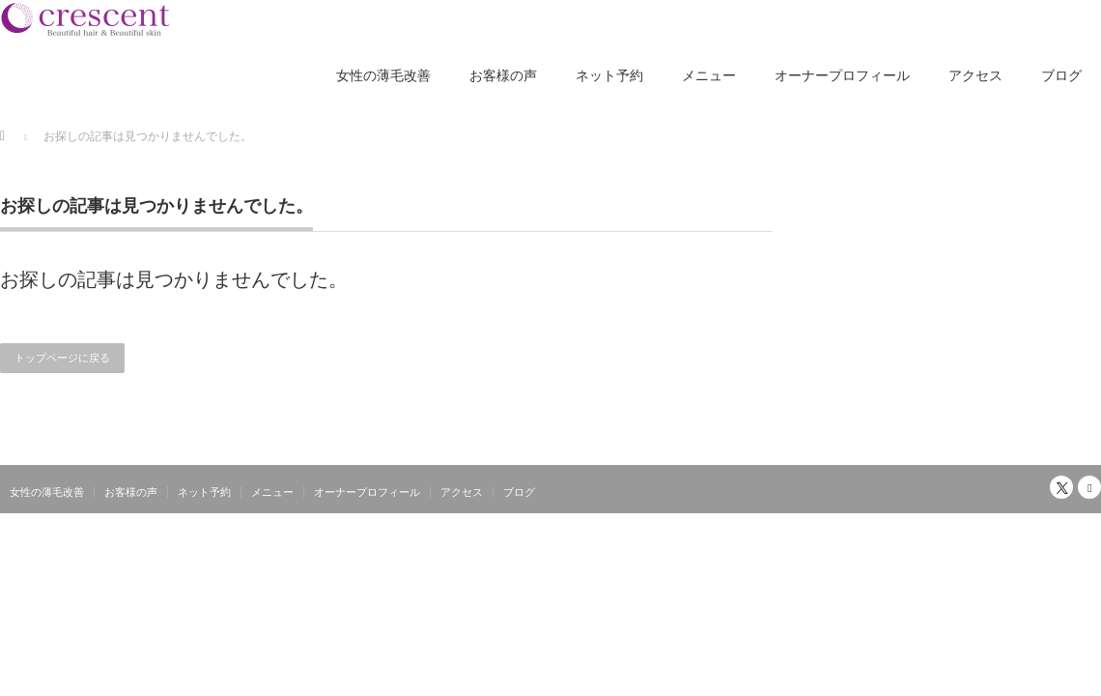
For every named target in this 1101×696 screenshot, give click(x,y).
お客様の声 (503, 75)
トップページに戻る (62, 357)
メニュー (709, 75)
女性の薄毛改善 (383, 75)
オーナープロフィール (842, 75)
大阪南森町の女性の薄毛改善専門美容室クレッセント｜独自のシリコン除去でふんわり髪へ (863, 525)
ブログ (1061, 75)
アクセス (975, 75)
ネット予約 (609, 75)
